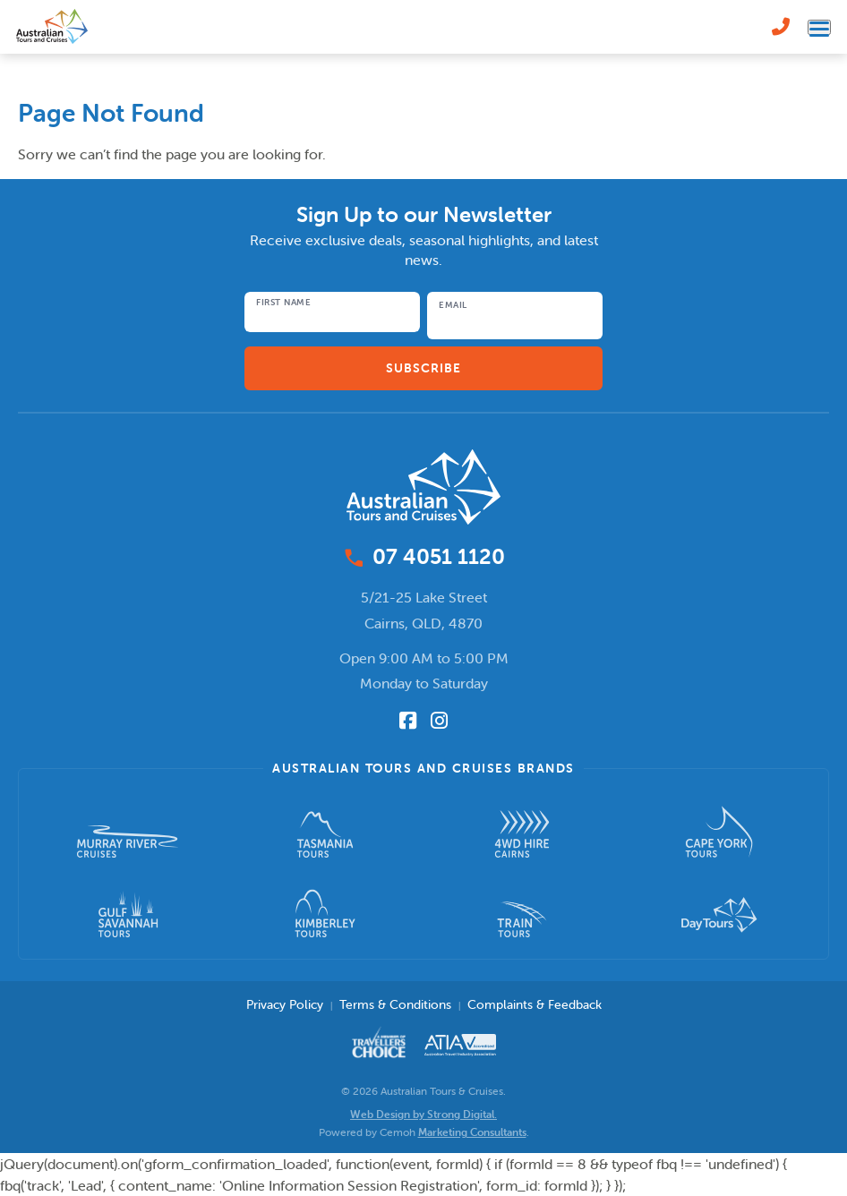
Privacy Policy (284, 1004)
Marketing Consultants (472, 1132)
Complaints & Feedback (534, 1004)
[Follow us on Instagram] (439, 720)
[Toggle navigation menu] (819, 27)
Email (453, 305)
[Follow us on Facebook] (407, 720)
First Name (283, 302)
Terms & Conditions (395, 1004)
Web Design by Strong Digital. (423, 1114)
